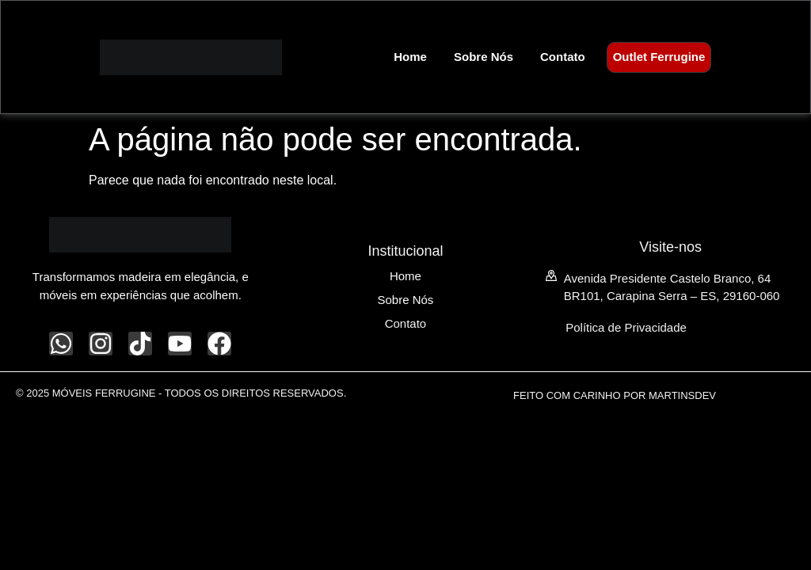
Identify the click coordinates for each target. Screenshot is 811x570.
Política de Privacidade (626, 327)
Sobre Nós (483, 56)
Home (410, 56)
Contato (562, 56)
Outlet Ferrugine (659, 56)
